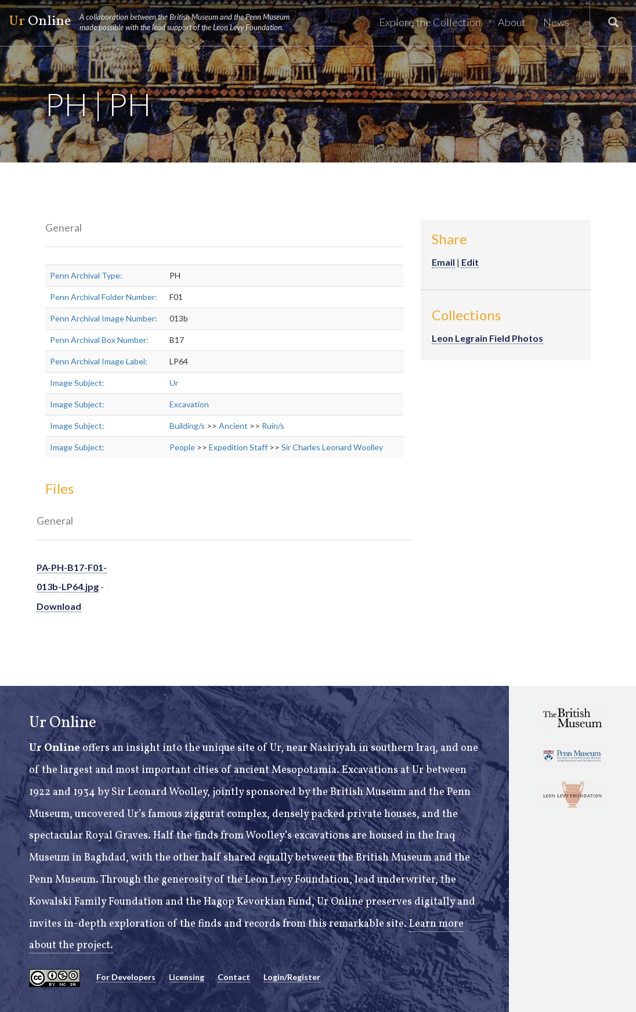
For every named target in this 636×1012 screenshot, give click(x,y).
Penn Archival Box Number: (99, 340)
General (63, 227)
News (556, 22)
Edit (470, 262)
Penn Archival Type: (86, 275)
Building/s (187, 426)
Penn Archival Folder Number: (103, 297)
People (182, 447)
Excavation (189, 404)
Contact (234, 977)
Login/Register (291, 977)
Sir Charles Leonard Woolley (332, 447)
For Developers (126, 977)
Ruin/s (273, 426)
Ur (173, 383)
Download (59, 606)
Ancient (233, 426)
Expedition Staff (238, 447)
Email (443, 262)
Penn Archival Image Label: (98, 361)
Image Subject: (77, 383)
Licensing (186, 977)
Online (154, 22)
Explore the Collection (429, 22)
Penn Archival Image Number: (103, 318)
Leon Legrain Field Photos (487, 338)
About (512, 22)
